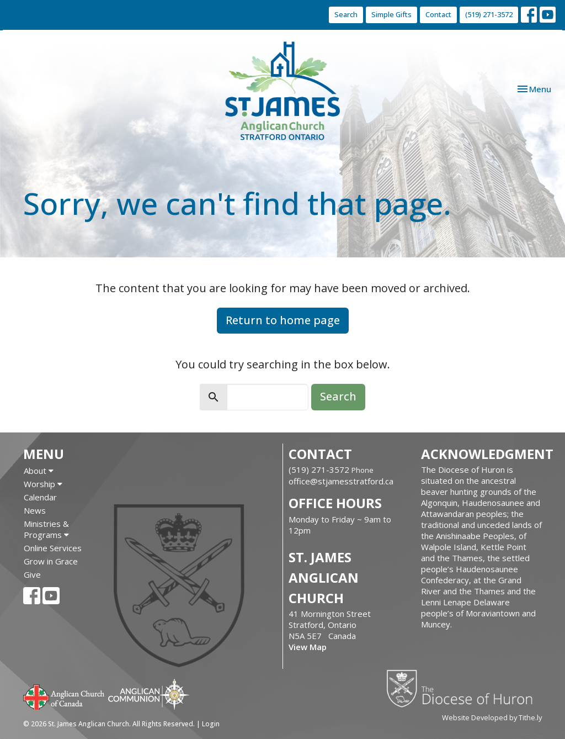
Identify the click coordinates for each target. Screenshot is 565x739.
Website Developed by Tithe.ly (492, 717)
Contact (438, 14)
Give (32, 574)
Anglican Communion (149, 694)
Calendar (40, 497)
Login (211, 724)
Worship (43, 483)
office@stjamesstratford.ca (341, 481)
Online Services (53, 547)
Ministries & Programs (46, 529)
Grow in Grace (51, 561)
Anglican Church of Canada (64, 696)
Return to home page (283, 320)
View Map (308, 646)
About (39, 470)
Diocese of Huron (463, 688)
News (35, 510)
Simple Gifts (391, 14)
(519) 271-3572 (489, 14)
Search (346, 14)
